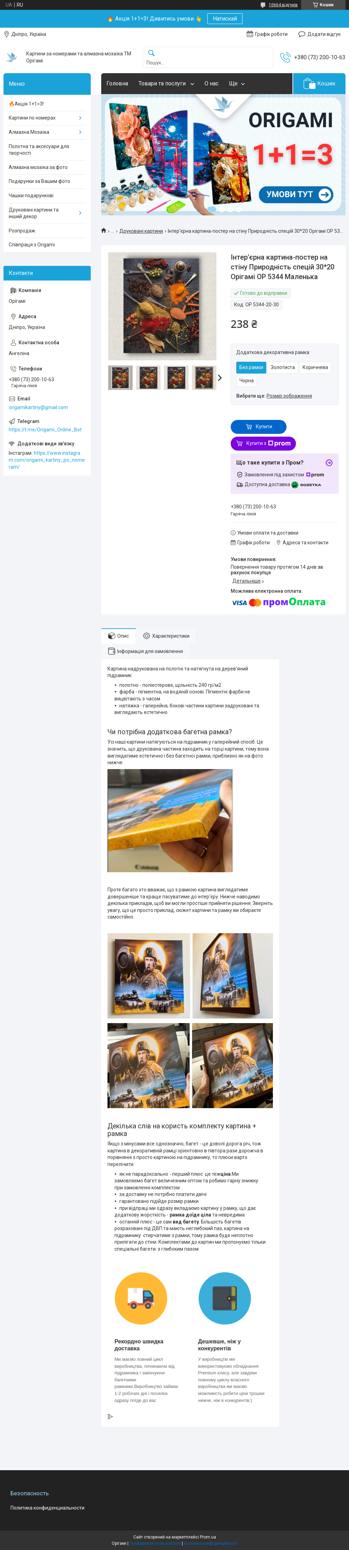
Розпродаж (22, 230)
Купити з (268, 443)
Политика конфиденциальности (47, 1508)
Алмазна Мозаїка (29, 132)
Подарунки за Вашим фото (39, 181)
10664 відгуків (283, 4)
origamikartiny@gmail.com (38, 407)
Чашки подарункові (31, 195)
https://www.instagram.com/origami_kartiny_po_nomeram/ (47, 459)
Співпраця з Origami (32, 244)
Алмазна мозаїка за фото (38, 167)
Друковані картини (141, 231)
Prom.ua (208, 1537)
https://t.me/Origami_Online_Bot (45, 429)
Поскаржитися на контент (155, 1543)
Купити (264, 426)
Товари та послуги (163, 83)
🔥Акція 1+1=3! (26, 104)
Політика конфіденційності (210, 1543)
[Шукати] (151, 53)
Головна (117, 83)
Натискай (225, 18)
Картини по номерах (32, 118)
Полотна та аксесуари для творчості (39, 150)
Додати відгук (324, 34)
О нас (211, 83)
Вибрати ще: (274, 396)
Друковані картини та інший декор (34, 213)
